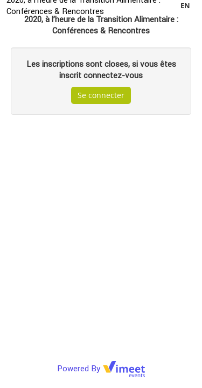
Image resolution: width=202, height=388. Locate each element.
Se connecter (101, 95)
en (185, 5)
